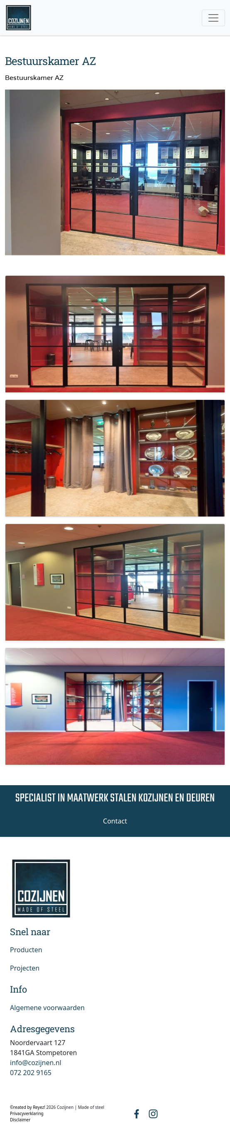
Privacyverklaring (27, 1113)
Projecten (24, 968)
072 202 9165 (30, 1072)
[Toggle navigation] (213, 18)
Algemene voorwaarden (47, 1007)
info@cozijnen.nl (35, 1062)
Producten (26, 949)
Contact (115, 821)
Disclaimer (20, 1120)
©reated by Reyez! (28, 1107)
